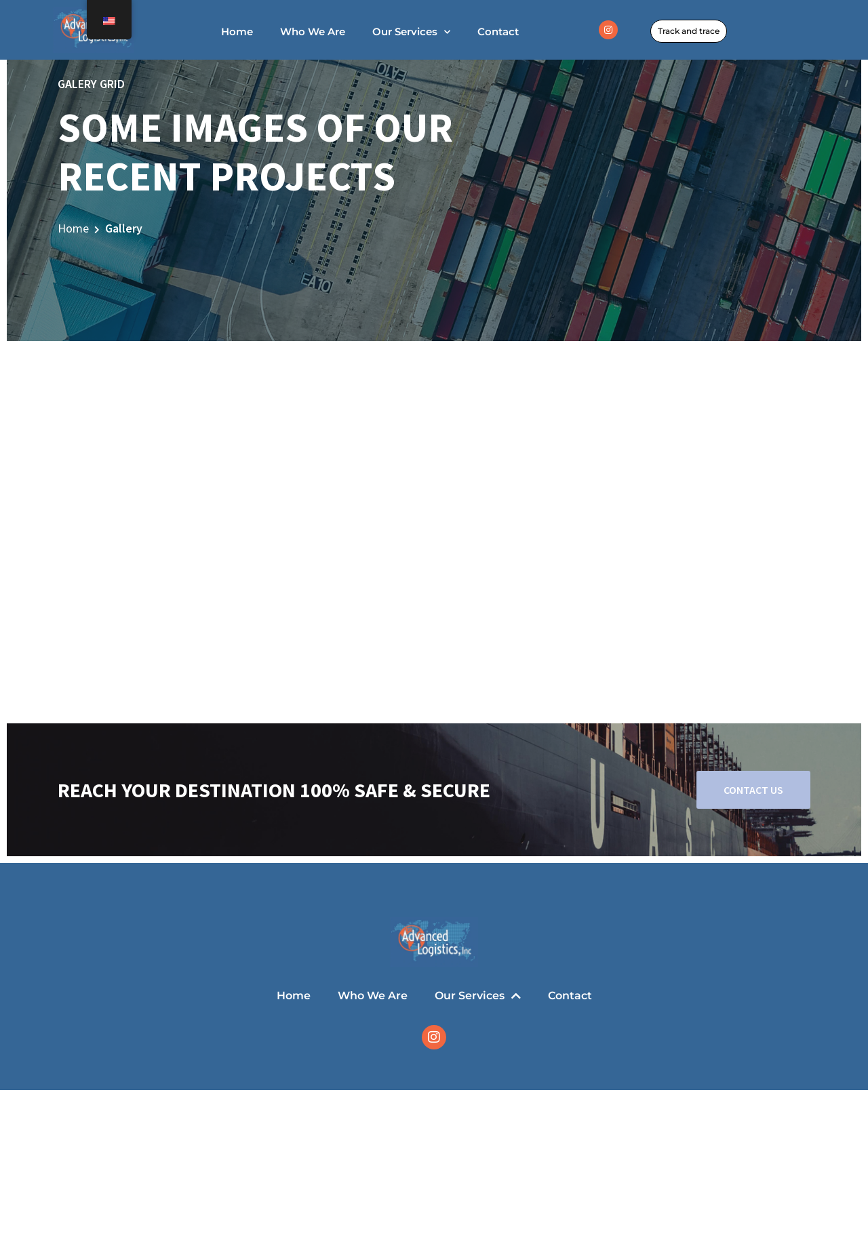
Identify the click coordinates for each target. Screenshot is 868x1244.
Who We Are (312, 31)
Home (237, 31)
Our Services (411, 32)
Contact (498, 31)
